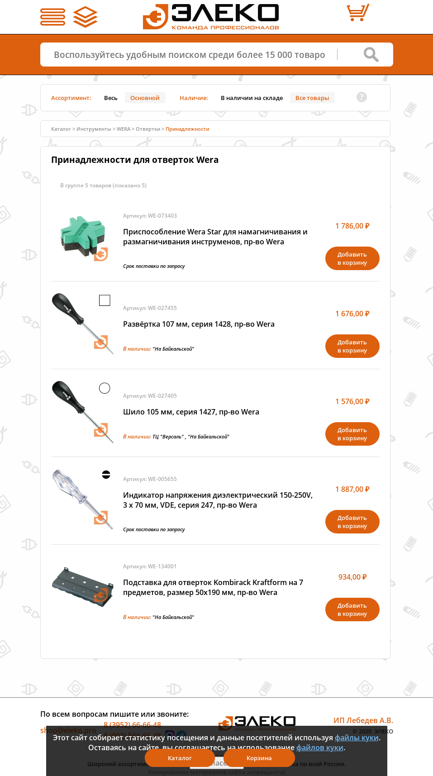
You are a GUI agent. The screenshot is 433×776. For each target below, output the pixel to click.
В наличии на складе (252, 98)
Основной (145, 98)
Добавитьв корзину (352, 258)
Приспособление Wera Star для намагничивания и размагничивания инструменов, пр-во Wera (215, 237)
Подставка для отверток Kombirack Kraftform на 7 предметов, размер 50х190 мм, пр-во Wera (213, 587)
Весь (111, 98)
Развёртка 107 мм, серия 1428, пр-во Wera (199, 324)
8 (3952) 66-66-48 (132, 725)
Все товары (312, 98)
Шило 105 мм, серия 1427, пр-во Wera (191, 412)
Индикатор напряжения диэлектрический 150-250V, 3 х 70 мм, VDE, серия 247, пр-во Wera (218, 500)
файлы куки (357, 738)
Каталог (61, 128)
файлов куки (319, 747)
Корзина (259, 758)
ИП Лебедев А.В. (363, 720)
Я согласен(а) (216, 763)
